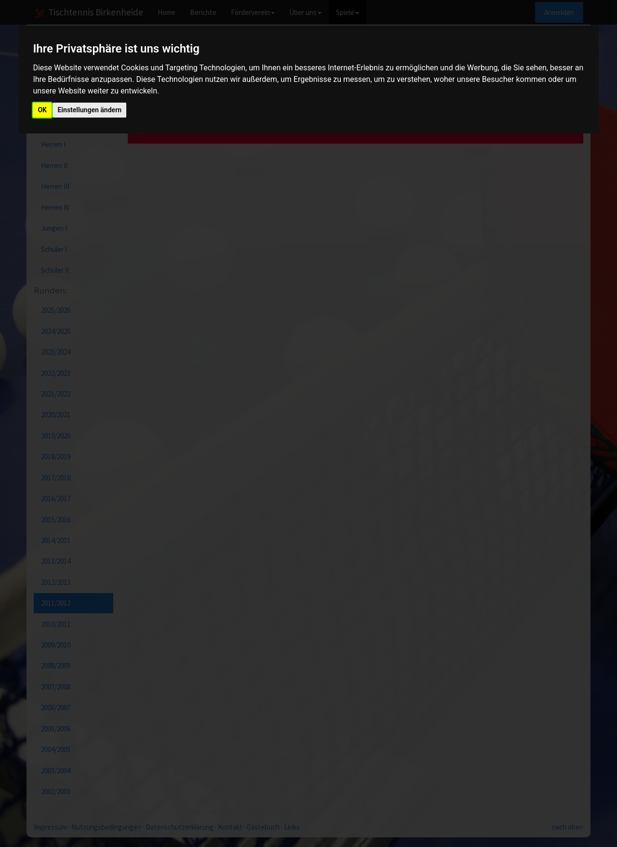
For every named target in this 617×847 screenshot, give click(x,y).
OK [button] (42, 110)
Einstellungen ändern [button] (89, 110)
